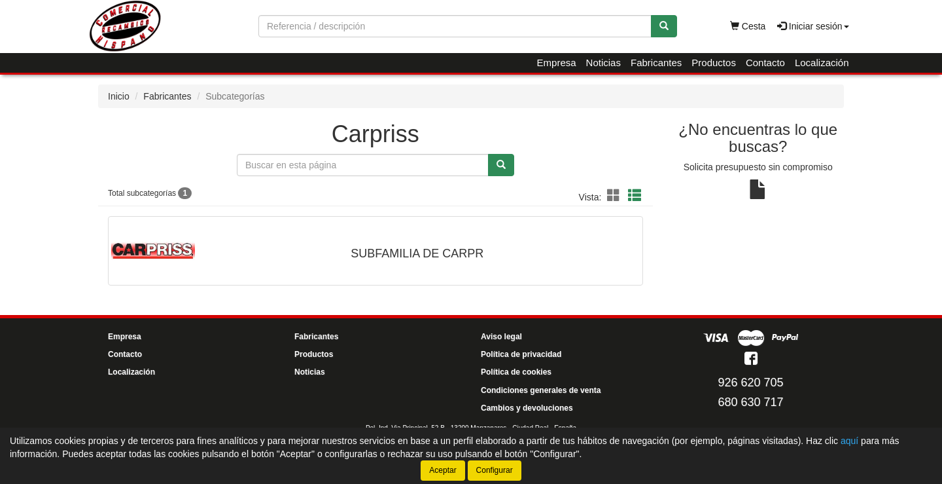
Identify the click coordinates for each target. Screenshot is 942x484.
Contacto (765, 62)
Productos (713, 62)
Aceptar (442, 470)
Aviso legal (501, 336)
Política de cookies (516, 372)
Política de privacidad (521, 354)
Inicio (119, 96)
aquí (849, 441)
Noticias (603, 62)
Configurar (494, 470)
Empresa (556, 62)
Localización (822, 62)
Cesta (747, 26)
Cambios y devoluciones (527, 408)
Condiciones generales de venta (541, 390)
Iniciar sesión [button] (813, 26)
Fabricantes (656, 62)
